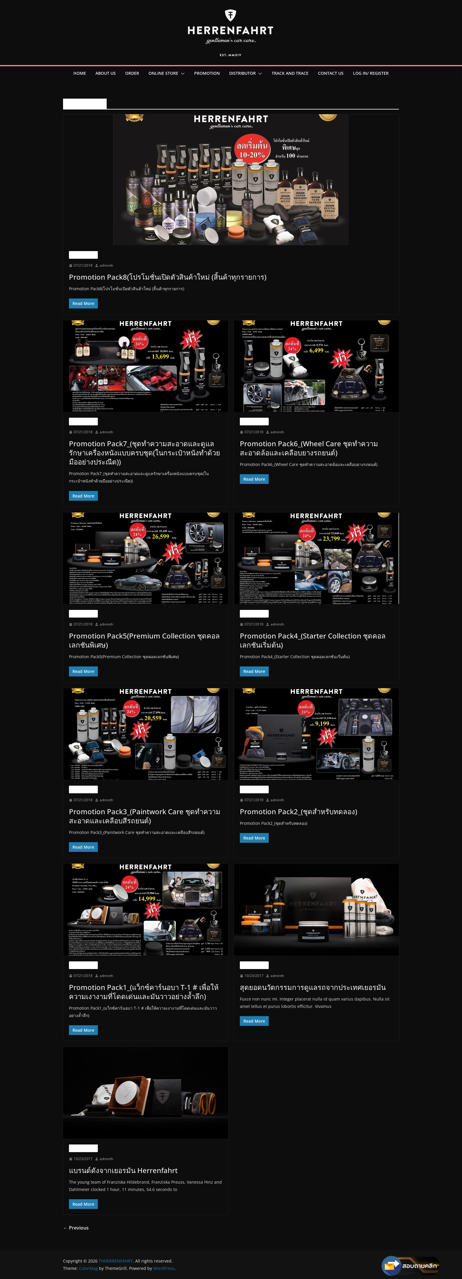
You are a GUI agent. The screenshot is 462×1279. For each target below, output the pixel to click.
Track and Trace (290, 73)
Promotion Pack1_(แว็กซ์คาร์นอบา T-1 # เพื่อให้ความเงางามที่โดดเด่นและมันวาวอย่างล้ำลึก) (144, 991)
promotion (207, 73)
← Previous (76, 1228)
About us (105, 73)
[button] (181, 73)
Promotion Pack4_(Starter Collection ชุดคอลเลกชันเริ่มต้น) (313, 640)
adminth (106, 265)
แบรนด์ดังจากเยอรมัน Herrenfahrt (123, 1170)
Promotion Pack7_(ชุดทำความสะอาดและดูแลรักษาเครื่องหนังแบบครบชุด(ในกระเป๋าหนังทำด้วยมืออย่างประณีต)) (144, 453)
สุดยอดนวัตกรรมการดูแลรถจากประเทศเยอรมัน (313, 987)
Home (79, 73)
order (132, 73)
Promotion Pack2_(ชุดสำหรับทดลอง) (298, 811)
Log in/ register (371, 73)
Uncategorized (83, 255)
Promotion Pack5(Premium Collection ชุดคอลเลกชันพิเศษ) (144, 640)
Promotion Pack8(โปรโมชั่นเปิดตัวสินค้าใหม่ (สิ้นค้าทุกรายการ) (167, 277)
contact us (331, 73)
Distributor (242, 73)
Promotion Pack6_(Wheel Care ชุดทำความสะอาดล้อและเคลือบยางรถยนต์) (309, 448)
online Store (163, 73)
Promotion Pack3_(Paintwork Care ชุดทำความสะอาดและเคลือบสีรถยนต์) (144, 816)
